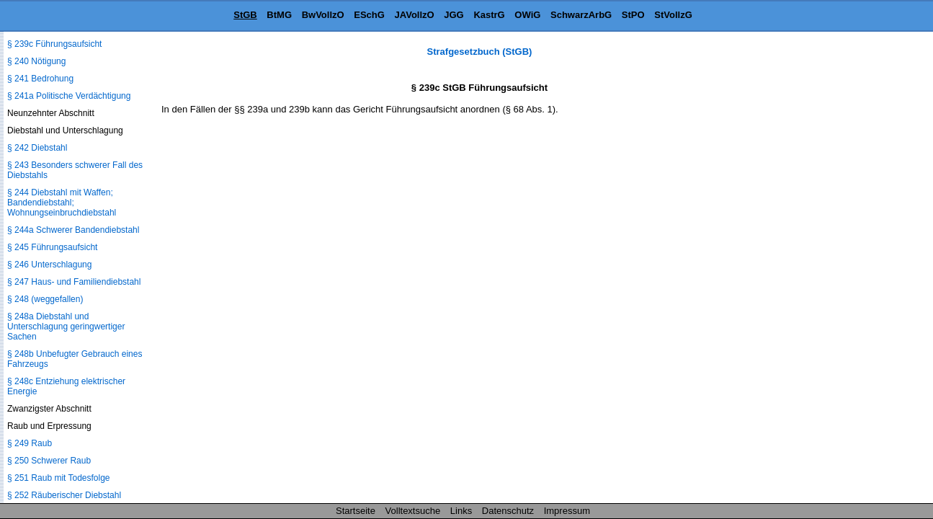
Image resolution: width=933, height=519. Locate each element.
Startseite (355, 510)
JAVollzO (414, 14)
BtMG (279, 14)
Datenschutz (508, 510)
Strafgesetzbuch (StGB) (479, 51)
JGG (453, 14)
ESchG (369, 14)
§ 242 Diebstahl (37, 148)
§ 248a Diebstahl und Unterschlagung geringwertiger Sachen (66, 326)
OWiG (527, 14)
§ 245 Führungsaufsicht (52, 247)
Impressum (567, 510)
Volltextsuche (413, 510)
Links (461, 510)
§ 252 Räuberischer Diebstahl (64, 495)
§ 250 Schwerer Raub (49, 461)
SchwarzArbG (581, 14)
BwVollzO (323, 14)
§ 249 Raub (29, 443)
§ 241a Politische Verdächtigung (68, 96)
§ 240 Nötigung (36, 61)
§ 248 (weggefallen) (45, 299)
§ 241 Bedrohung (40, 79)
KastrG (488, 14)
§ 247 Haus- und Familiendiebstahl (73, 282)
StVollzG (673, 14)
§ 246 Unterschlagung (49, 265)
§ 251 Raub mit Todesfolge (58, 478)
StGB (245, 14)
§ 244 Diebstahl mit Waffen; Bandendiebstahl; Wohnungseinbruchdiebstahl (61, 202)
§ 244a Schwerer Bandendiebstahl (73, 230)
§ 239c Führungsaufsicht (54, 44)
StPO (633, 14)
